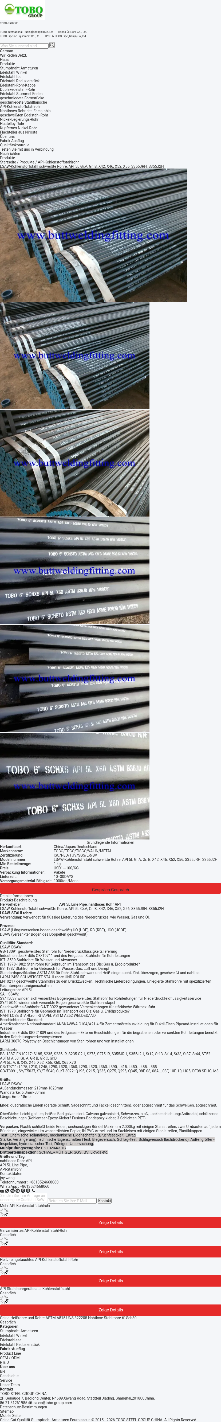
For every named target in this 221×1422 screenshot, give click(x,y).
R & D (4, 1362)
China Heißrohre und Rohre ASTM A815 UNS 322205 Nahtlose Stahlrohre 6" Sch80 (68, 1318)
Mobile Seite (10, 1415)
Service (6, 1380)
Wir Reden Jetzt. (13, 55)
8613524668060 (35, 1186)
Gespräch (101, 889)
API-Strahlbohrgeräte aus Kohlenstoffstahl (35, 1289)
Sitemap (7, 1411)
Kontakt (104, 1201)
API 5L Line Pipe (13, 1165)
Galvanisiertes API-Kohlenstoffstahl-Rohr (34, 1230)
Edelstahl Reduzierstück (20, 1344)
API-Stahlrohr (11, 1169)
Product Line (10, 1353)
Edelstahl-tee (10, 1340)
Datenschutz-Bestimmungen (23, 1407)
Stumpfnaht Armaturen (19, 1331)
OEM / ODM (10, 1358)
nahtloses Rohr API (16, 1161)
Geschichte (9, 1376)
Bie (2, 1371)
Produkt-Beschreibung (18, 900)
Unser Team (10, 1385)
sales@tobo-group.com (52, 1403)
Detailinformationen (16, 896)
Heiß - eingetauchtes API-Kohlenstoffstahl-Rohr (39, 1259)
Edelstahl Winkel (13, 1335)
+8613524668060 (43, 1182)
